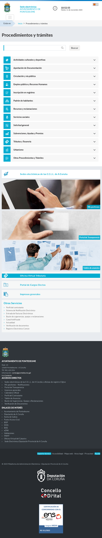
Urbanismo (18, 149)
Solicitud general (21, 125)
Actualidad (10, 322)
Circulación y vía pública (24, 76)
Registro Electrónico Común (17, 328)
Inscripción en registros (24, 92)
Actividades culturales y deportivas (29, 60)
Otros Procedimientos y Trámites (28, 158)
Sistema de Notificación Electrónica (20, 310)
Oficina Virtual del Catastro (15, 438)
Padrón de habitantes (23, 100)
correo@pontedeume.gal (21, 373)
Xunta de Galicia (10, 417)
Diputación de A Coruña (14, 414)
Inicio (20, 23)
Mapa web (68, 453)
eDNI (6, 430)
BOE (6, 428)
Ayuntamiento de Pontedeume (16, 411)
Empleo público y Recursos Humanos (30, 84)
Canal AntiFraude (13, 319)
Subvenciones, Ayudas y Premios (28, 133)
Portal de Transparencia (14, 387)
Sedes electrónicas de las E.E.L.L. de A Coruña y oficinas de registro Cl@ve (35, 382)
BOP (6, 422)
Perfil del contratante (15, 307)
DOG (6, 425)
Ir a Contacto (7, 375)
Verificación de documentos (17, 325)
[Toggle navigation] (10, 17)
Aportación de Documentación (27, 68)
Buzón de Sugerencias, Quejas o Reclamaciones (24, 401)
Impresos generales (13, 390)
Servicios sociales (21, 117)
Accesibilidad (57, 453)
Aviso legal (79, 453)
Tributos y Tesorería (22, 141)
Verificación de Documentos (16, 404)
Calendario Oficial (12, 393)
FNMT (7, 436)
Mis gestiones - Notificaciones (17, 385)
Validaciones (9, 433)
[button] (95, 4)
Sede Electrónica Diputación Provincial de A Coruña (26, 441)
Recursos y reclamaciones (25, 109)
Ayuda (97, 453)
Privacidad (89, 453)
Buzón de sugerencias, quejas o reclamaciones (25, 316)
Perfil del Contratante (13, 395)
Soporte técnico (44, 453)
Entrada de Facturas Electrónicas (19, 313)
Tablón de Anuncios (12, 398)
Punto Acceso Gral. (12, 419)
